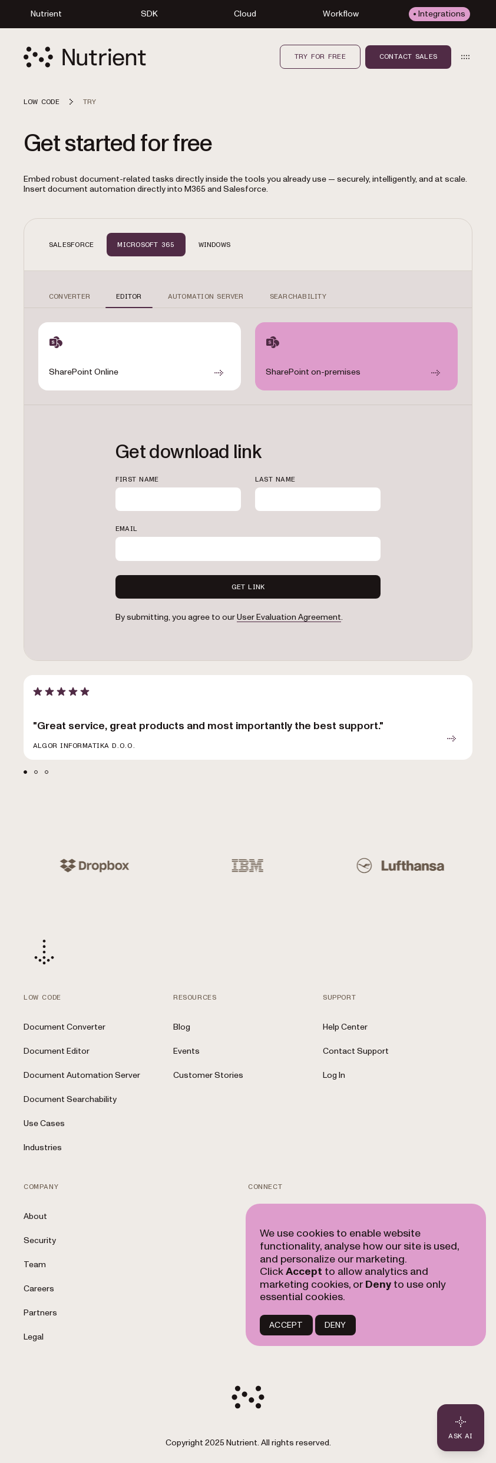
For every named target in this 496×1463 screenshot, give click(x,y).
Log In (334, 1075)
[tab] (25, 772)
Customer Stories (208, 1075)
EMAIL (126, 528)
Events (186, 1051)
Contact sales (408, 56)
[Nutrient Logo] (85, 57)
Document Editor (57, 1051)
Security (40, 1240)
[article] (248, 717)
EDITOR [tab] (128, 296)
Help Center (345, 1027)
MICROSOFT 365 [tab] (145, 244)
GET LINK (248, 586)
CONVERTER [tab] (69, 296)
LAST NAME (275, 479)
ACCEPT (286, 1325)
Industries (43, 1147)
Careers (39, 1288)
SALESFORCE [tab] (71, 244)
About (35, 1216)
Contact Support (356, 1051)
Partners (40, 1312)
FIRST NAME (136, 479)
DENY (335, 1325)
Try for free (320, 56)
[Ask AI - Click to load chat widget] (460, 1427)
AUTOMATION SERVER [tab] (206, 296)
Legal (34, 1336)
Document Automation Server (82, 1075)
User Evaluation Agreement (289, 617)
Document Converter (64, 1027)
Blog (181, 1027)
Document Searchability (70, 1099)
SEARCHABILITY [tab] (298, 296)
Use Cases (44, 1123)
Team (35, 1264)
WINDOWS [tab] (215, 244)
